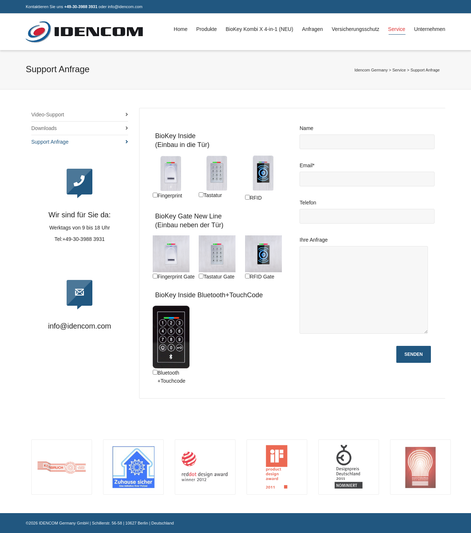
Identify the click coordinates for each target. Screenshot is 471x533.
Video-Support (47, 115)
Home (180, 29)
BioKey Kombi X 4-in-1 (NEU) (259, 29)
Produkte (206, 29)
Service (397, 30)
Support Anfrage (49, 142)
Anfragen (312, 29)
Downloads (44, 128)
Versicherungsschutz (355, 29)
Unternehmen (429, 29)
